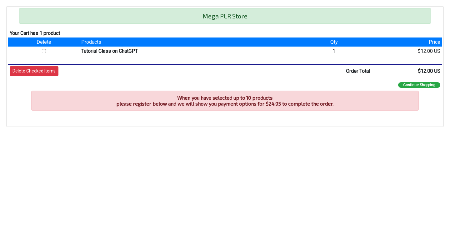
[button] (34, 71)
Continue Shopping (419, 85)
